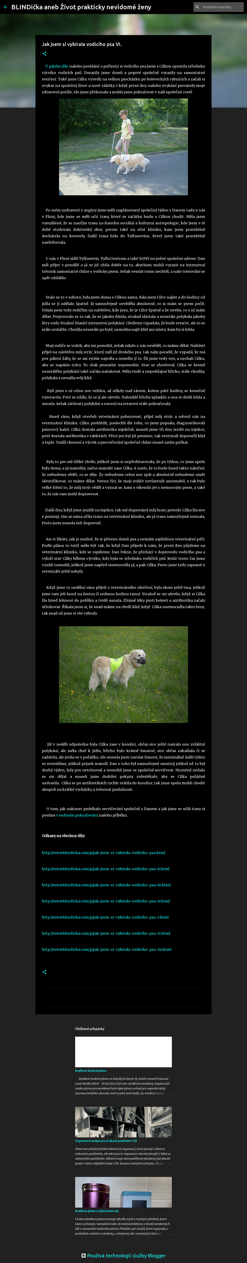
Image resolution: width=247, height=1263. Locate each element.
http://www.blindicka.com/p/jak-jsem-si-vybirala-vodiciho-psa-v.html (105, 917)
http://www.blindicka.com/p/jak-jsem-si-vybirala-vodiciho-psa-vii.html (106, 949)
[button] (44, 54)
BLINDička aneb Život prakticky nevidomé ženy (81, 6)
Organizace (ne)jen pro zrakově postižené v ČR (106, 1140)
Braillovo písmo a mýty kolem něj (96, 1211)
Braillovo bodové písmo (90, 1070)
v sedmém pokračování (77, 815)
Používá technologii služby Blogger (123, 1255)
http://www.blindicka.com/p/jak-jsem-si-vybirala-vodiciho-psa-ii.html (105, 869)
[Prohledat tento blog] (222, 7)
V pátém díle (57, 66)
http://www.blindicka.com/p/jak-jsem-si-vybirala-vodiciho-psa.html (103, 852)
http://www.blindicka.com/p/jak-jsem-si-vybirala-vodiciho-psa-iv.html (106, 901)
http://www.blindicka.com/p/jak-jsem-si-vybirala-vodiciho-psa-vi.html (106, 933)
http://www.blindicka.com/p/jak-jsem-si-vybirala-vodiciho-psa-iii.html (106, 885)
